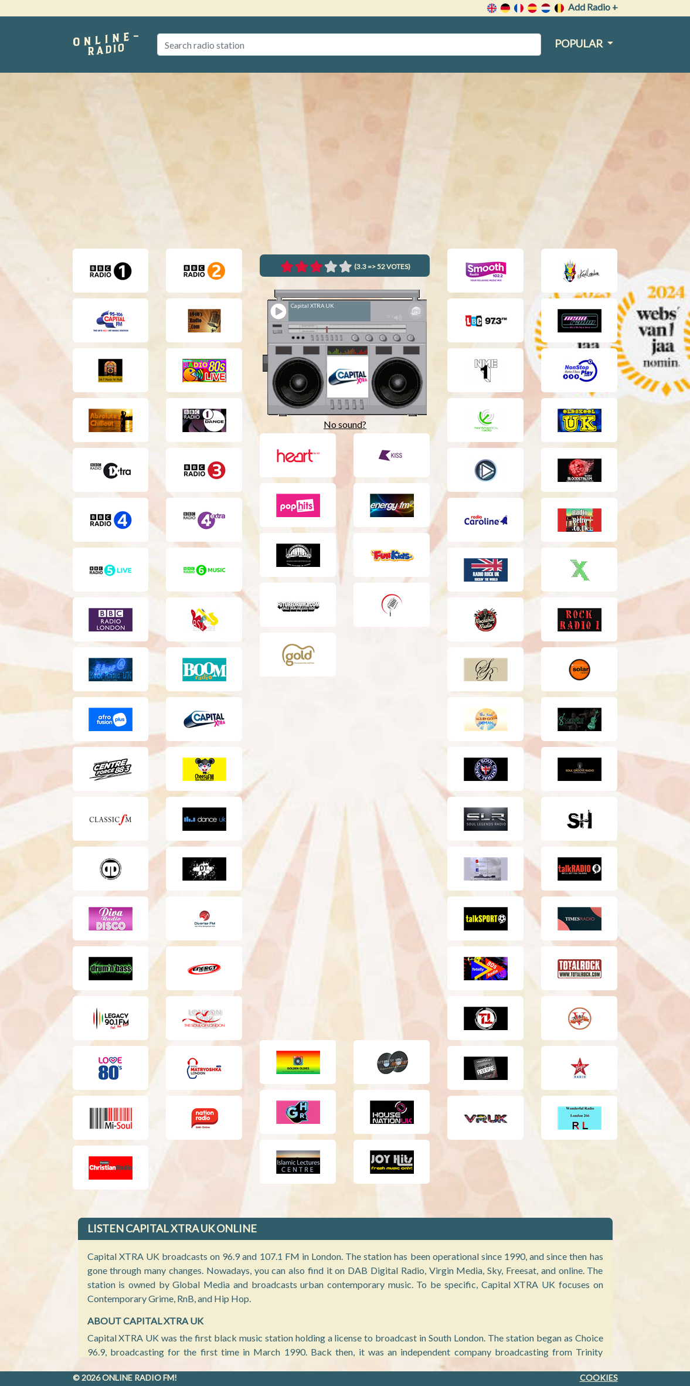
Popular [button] (579, 43)
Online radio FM (138, 1377)
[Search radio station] (349, 44)
